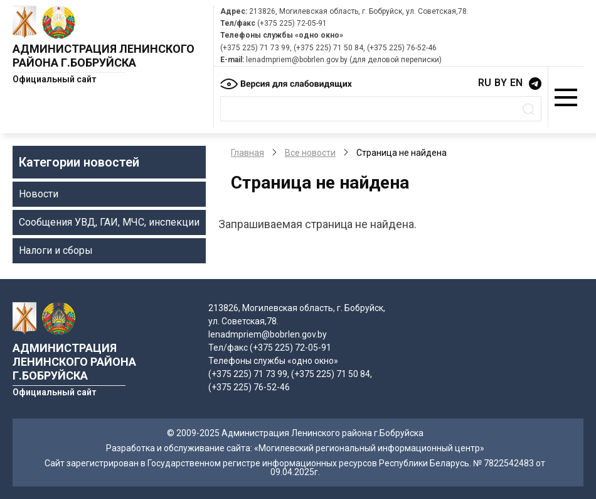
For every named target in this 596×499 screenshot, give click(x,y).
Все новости (310, 153)
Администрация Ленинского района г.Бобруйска (103, 55)
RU (484, 83)
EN (516, 83)
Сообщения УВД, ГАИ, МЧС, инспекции (109, 222)
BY (500, 83)
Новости (38, 194)
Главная (247, 153)
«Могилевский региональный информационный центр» (369, 448)
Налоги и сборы (56, 250)
